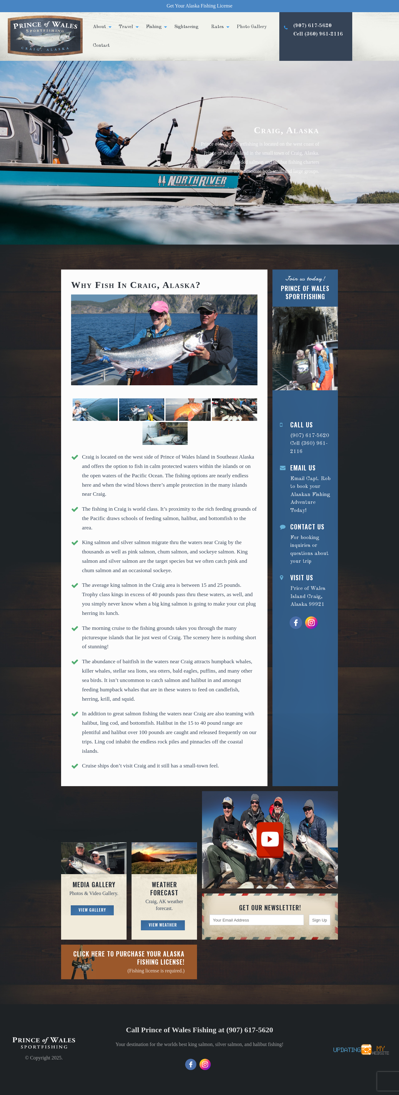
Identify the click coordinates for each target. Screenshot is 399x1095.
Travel (126, 27)
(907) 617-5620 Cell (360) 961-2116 (311, 41)
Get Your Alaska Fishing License (199, 5)
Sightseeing (186, 27)
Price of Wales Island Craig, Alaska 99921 (305, 590)
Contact (101, 45)
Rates (217, 27)
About (99, 27)
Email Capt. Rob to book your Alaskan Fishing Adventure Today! (305, 488)
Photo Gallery (252, 27)
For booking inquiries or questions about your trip (305, 543)
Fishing (153, 27)
